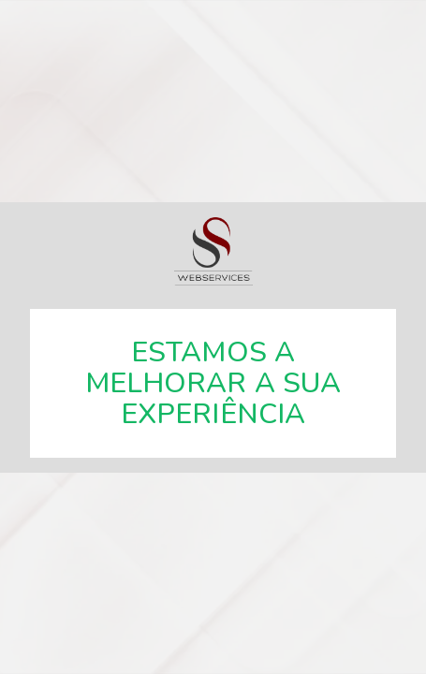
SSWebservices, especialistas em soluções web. (213, 251)
